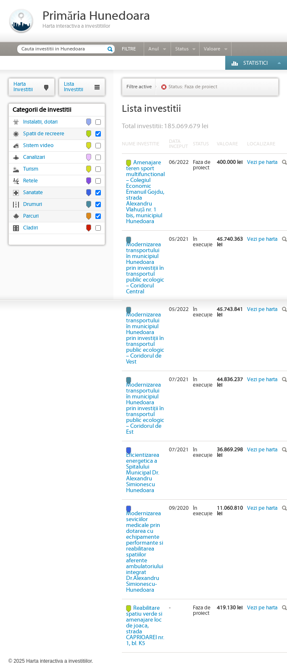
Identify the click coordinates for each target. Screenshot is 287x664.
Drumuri (32, 204)
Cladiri (30, 228)
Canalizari (34, 157)
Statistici (255, 63)
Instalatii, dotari (40, 122)
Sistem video (38, 145)
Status (182, 49)
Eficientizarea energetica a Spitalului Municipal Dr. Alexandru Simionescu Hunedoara (142, 472)
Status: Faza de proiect (193, 87)
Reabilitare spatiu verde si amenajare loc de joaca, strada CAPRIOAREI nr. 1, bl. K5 (145, 625)
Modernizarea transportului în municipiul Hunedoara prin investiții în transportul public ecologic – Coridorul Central (145, 268)
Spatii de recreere (43, 134)
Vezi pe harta (262, 162)
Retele (30, 181)
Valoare (212, 49)
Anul (153, 49)
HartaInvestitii (23, 86)
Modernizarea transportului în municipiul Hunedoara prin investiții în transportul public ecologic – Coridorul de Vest (145, 338)
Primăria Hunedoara (96, 16)
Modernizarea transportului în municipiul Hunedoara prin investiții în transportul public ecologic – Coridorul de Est (145, 408)
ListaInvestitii (73, 86)
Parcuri (31, 216)
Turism (30, 169)
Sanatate (33, 193)
